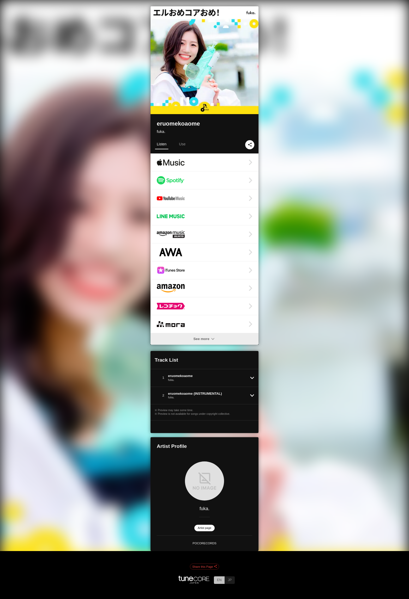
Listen (161, 144)
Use (182, 144)
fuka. (161, 131)
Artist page (204, 527)
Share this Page (204, 566)
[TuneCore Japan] (194, 582)
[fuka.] (204, 481)
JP (230, 580)
